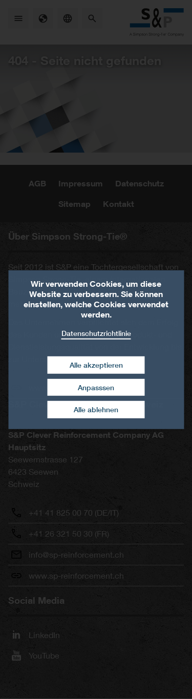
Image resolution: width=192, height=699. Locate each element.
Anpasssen (96, 387)
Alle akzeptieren (96, 365)
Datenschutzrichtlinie (96, 332)
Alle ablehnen (96, 409)
